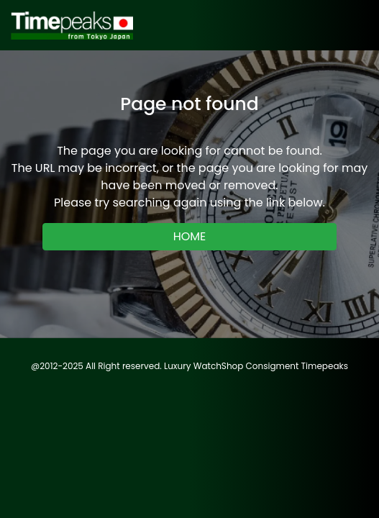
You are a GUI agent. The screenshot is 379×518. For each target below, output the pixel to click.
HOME (189, 236)
